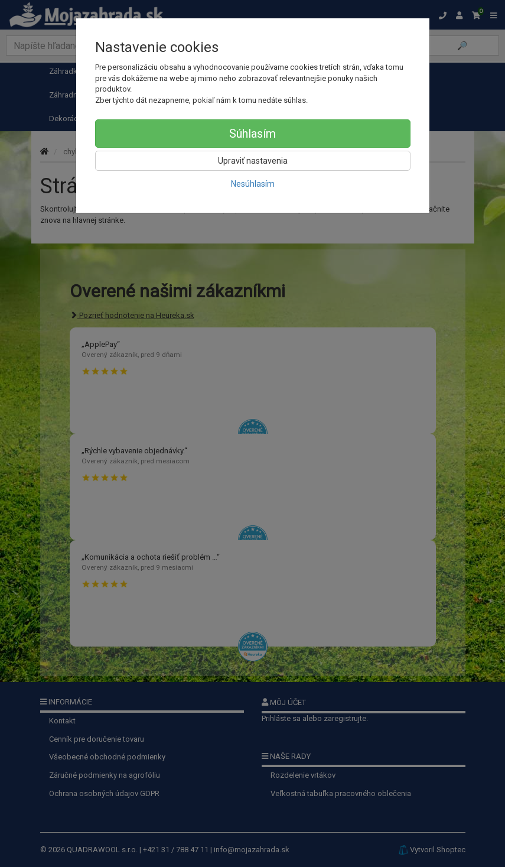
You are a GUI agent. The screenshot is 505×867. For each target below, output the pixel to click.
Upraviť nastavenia (253, 160)
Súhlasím (252, 133)
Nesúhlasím (253, 184)
